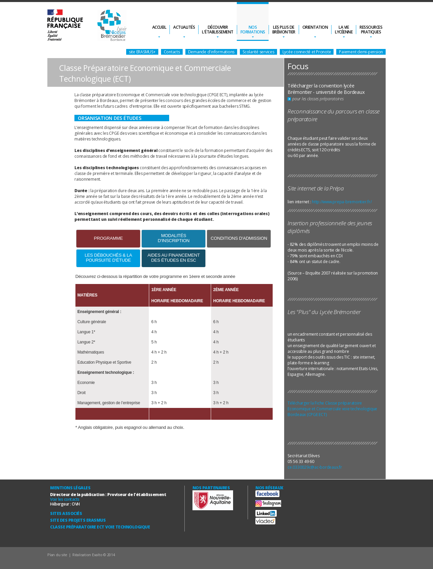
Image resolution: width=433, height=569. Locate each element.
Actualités (184, 27)
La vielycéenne (343, 29)
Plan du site (57, 554)
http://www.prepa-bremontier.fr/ (341, 202)
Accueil (159, 27)
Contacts (172, 52)
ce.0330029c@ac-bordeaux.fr (315, 467)
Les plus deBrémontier (283, 29)
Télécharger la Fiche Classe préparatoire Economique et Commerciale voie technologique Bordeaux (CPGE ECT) (332, 408)
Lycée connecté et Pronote (306, 52)
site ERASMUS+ (142, 52)
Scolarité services (258, 52)
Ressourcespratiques (371, 29)
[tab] (108, 239)
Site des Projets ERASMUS (78, 520)
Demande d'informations (211, 52)
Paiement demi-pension (361, 52)
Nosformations (253, 29)
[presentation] (108, 239)
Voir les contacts (64, 499)
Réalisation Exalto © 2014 (93, 554)
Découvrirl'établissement (217, 29)
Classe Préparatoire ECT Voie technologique (100, 527)
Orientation (315, 27)
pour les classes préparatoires (318, 99)
